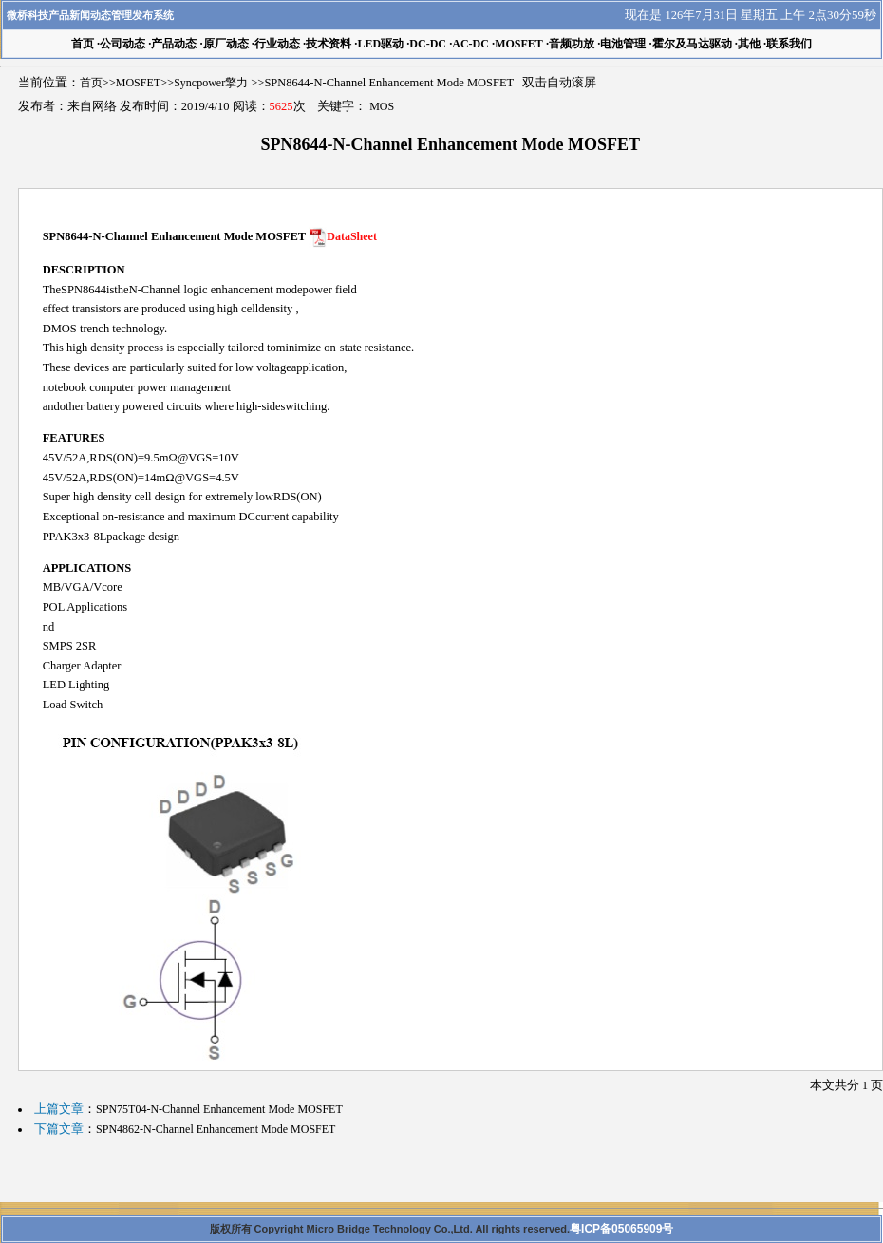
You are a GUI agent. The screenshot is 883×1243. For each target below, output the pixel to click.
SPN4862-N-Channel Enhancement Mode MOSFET (215, 1129)
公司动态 (122, 43)
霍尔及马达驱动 (692, 43)
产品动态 (174, 43)
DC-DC (427, 43)
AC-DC (470, 43)
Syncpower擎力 (211, 82)
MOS (381, 106)
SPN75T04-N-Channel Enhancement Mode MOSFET (219, 1109)
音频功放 (571, 43)
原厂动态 (226, 43)
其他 (749, 43)
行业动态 (277, 43)
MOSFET (519, 43)
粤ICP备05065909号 (621, 1228)
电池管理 (623, 43)
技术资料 (328, 43)
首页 (91, 82)
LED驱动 (380, 43)
